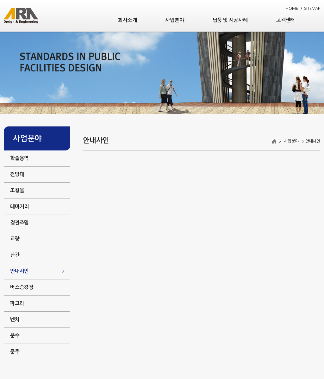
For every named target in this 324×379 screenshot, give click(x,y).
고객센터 (285, 20)
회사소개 (127, 20)
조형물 (17, 190)
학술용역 (19, 158)
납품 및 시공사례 (230, 20)
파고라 (17, 303)
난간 (15, 255)
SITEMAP (312, 8)
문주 (15, 351)
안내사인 (19, 271)
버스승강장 (22, 287)
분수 (15, 335)
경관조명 (19, 222)
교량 (15, 238)
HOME (292, 8)
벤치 (15, 319)
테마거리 (19, 206)
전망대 (17, 174)
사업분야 (174, 20)
